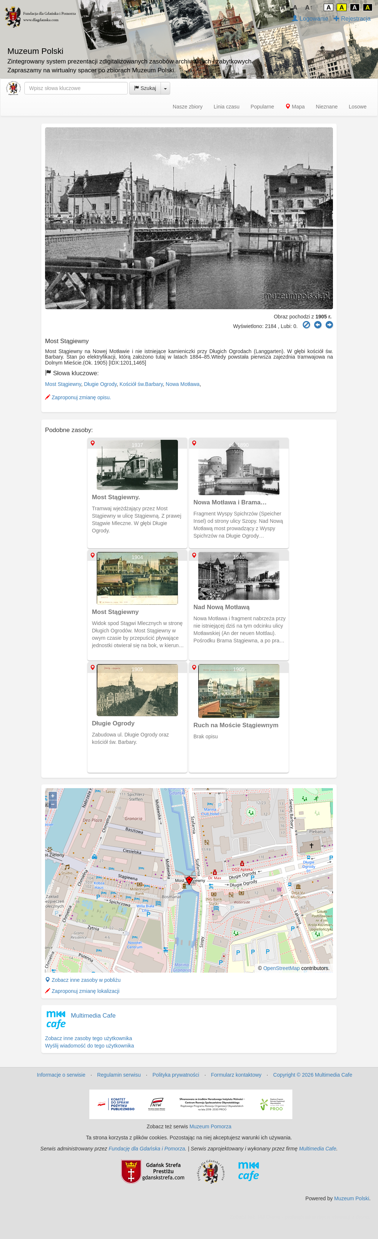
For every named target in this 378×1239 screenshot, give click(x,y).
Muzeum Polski (351, 1198)
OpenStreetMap (281, 968)
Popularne (262, 107)
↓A (281, 7)
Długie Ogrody (100, 384)
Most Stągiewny (63, 384)
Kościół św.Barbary (141, 384)
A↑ (309, 7)
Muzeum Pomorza (210, 1126)
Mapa (295, 107)
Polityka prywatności (175, 1075)
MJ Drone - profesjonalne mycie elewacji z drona (313, 1217)
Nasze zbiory (188, 107)
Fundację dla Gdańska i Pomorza (147, 1149)
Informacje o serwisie (61, 1075)
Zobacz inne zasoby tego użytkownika (88, 1038)
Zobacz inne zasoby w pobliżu (83, 980)
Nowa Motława (183, 384)
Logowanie (310, 18)
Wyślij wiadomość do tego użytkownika (89, 1046)
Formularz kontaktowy (236, 1075)
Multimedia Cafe (93, 1015)
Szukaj (145, 88)
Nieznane (327, 107)
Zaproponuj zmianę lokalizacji (82, 991)
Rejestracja (352, 18)
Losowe (358, 107)
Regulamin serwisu (119, 1075)
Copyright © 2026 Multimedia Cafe (312, 1075)
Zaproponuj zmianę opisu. (78, 397)
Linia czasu (227, 107)
